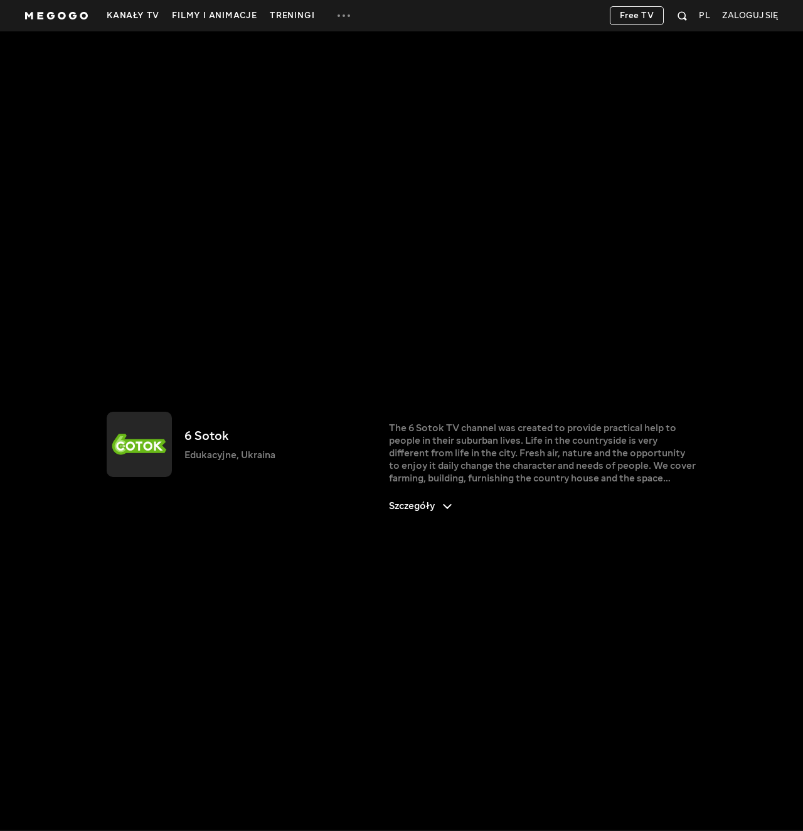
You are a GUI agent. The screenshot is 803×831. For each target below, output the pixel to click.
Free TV (637, 15)
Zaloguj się (750, 16)
